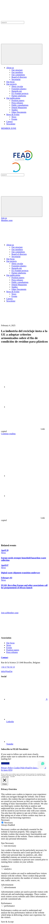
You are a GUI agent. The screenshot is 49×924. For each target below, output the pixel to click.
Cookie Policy (20, 768)
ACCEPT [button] (12, 776)
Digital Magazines (19, 107)
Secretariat (15, 79)
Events (14, 119)
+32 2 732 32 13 (8, 667)
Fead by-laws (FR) (34, 768)
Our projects (11, 84)
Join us (4, 218)
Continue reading (8, 434)
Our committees (18, 75)
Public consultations (19, 105)
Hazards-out (16, 91)
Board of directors (19, 77)
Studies (14, 110)
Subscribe (5, 763)
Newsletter (10, 124)
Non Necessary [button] (7, 843)
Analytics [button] (5, 866)
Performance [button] (6, 903)
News (13, 117)
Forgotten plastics (18, 89)
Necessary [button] (5, 820)
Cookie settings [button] (5, 776)
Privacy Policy (7, 768)
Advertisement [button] (7, 885)
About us (10, 68)
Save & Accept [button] (7, 922)
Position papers (17, 100)
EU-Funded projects (19, 93)
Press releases (17, 103)
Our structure (17, 70)
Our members (17, 72)
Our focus (10, 82)
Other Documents (18, 112)
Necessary (8, 823)
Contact (4, 657)
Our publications (13, 98)
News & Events (12, 114)
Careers (9, 121)
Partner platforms (18, 96)
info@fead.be (6, 671)
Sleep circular (17, 86)
